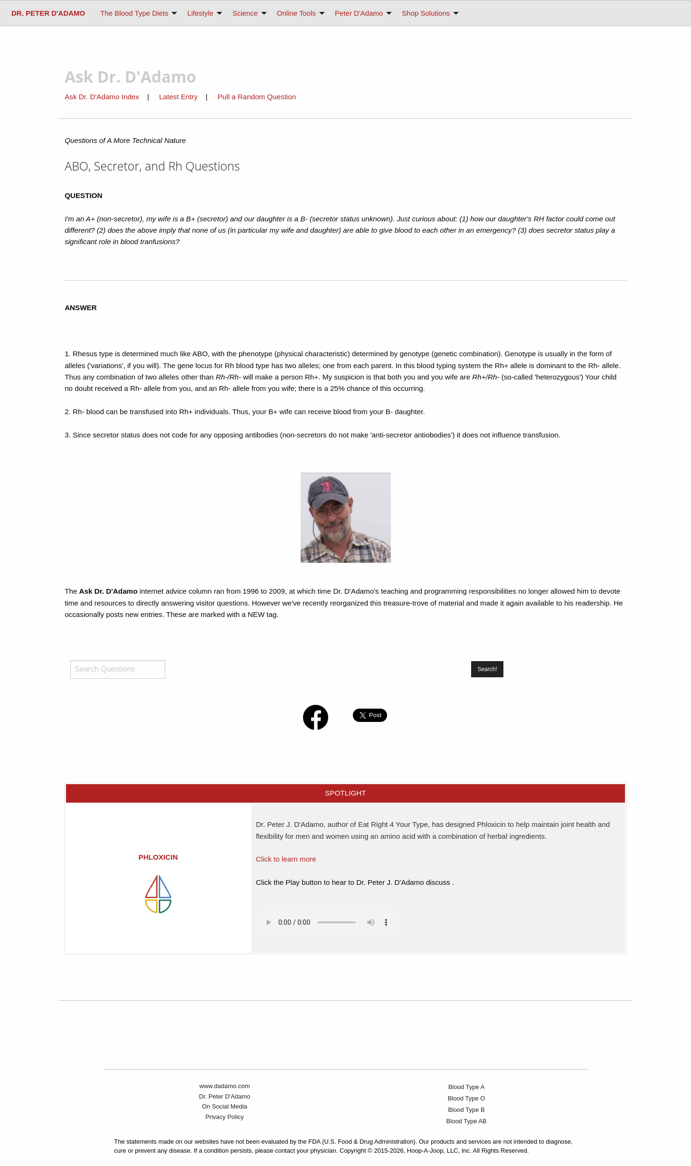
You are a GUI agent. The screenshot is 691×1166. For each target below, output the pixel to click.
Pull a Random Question (257, 97)
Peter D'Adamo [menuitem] (359, 13)
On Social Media (224, 1106)
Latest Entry (179, 97)
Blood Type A (466, 1086)
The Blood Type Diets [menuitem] (134, 13)
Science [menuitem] (244, 13)
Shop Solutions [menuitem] (426, 13)
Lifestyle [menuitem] (200, 13)
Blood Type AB (466, 1121)
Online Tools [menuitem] (296, 13)
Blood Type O (466, 1098)
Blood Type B (466, 1109)
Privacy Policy (224, 1116)
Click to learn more (286, 859)
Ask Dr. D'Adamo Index (102, 97)
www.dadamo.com (224, 1086)
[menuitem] (48, 13)
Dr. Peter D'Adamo (224, 1096)
